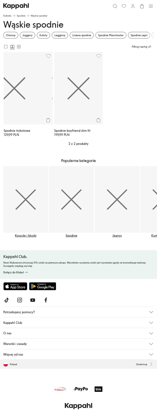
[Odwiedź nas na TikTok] (6, 300)
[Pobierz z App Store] (15, 286)
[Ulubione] (123, 6)
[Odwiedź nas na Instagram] (19, 300)
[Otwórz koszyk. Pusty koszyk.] (141, 6)
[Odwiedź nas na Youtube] (32, 300)
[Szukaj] (114, 6)
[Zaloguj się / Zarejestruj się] (132, 6)
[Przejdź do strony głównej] (16, 6)
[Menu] (150, 6)
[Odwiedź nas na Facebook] (46, 300)
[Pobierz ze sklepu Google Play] (42, 286)
